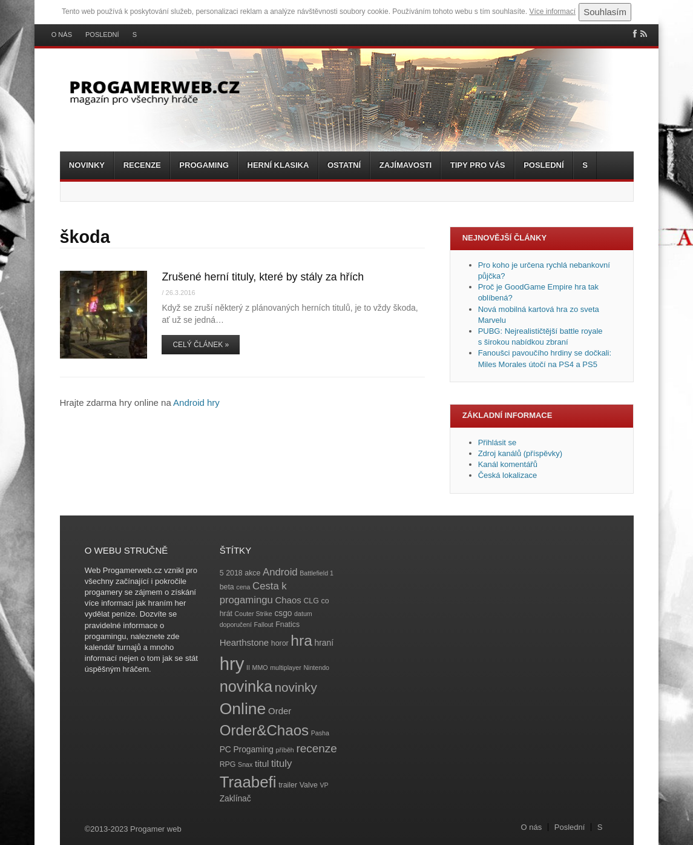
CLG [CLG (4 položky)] (310, 601)
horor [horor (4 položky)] (280, 643)
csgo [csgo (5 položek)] (283, 613)
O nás (61, 34)
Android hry (196, 402)
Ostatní (344, 165)
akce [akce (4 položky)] (252, 573)
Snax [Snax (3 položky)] (245, 764)
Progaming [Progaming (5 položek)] (253, 749)
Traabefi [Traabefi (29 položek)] (248, 782)
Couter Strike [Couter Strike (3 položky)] (253, 613)
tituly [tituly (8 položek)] (281, 763)
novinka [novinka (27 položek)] (246, 686)
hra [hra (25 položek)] (301, 640)
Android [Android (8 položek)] (280, 572)
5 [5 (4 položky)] (222, 573)
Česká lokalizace (507, 475)
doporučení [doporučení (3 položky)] (236, 624)
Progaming (204, 165)
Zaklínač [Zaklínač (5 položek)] (235, 798)
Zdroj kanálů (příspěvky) (520, 453)
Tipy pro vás (477, 165)
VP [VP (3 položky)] (324, 785)
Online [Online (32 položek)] (243, 709)
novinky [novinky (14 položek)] (296, 687)
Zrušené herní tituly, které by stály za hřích (263, 277)
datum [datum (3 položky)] (303, 613)
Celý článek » (200, 344)
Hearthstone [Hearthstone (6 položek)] (244, 642)
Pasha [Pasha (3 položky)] (320, 733)
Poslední (102, 34)
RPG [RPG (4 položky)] (228, 764)
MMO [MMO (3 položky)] (260, 667)
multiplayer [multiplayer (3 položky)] (285, 667)
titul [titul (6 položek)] (262, 763)
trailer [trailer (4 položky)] (287, 785)
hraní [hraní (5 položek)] (324, 643)
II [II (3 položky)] (248, 667)
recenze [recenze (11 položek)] (316, 748)
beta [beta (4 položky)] (227, 587)
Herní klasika (278, 165)
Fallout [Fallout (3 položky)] (264, 624)
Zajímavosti (405, 165)
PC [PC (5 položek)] (225, 749)
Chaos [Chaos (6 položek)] (288, 600)
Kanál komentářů (507, 464)
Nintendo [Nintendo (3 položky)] (316, 667)
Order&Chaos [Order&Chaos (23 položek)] (264, 730)
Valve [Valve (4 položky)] (309, 785)
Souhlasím (604, 12)
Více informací (552, 11)
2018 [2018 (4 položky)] (234, 573)
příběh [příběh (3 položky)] (285, 750)
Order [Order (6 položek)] (279, 711)
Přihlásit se (497, 442)
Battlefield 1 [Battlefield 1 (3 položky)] (316, 573)
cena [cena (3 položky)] (243, 587)
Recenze (142, 165)
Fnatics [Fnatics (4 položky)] (287, 624)
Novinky (87, 165)
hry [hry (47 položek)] (232, 664)
